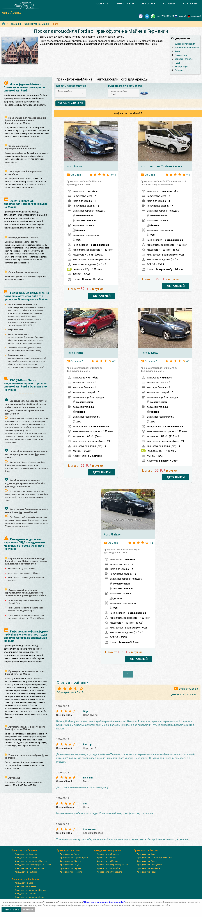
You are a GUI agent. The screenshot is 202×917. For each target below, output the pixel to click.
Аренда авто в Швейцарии (25, 879)
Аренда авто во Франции (107, 850)
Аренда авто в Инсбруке (148, 868)
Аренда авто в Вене (146, 854)
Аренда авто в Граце (146, 872)
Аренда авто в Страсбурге (109, 872)
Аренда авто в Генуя (69, 865)
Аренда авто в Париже (108, 854)
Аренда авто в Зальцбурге (149, 865)
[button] (70, 93)
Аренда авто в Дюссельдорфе (29, 868)
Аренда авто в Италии (68, 850)
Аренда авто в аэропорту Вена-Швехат (155, 857)
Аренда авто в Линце (147, 861)
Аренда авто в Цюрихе (25, 893)
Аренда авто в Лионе (107, 857)
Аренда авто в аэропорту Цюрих (30, 897)
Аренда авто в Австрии (146, 850)
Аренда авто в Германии (24, 850)
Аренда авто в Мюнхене (26, 857)
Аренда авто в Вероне (70, 868)
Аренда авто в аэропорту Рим (74, 857)
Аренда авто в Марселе (108, 861)
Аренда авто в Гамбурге (26, 872)
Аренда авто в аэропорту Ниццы (112, 865)
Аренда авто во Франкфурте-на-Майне (33, 865)
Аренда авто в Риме (69, 854)
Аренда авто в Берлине (26, 854)
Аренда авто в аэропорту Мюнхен (31, 861)
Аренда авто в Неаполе (71, 872)
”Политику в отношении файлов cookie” (104, 902)
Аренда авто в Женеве (25, 886)
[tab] (102, 3)
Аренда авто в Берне (24, 883)
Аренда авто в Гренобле (108, 868)
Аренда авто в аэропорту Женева (30, 890)
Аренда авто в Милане (70, 861)
